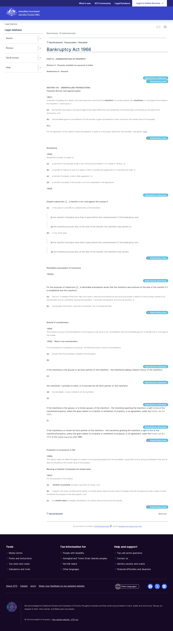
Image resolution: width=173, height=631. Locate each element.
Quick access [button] (24, 58)
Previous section (70, 42)
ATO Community (103, 3)
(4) (81, 348)
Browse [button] (24, 48)
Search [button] (24, 38)
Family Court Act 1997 (67, 437)
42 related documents (67, 33)
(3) (77, 287)
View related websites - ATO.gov (65, 620)
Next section (83, 42)
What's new (85, 3)
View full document (56, 42)
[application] (24, 53)
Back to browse (52, 33)
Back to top (163, 514)
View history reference (156, 78)
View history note (157, 81)
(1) (57, 157)
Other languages (129, 586)
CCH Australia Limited (102, 526)
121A (145, 132)
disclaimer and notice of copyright (130, 526)
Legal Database (122, 3)
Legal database (13, 30)
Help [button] (24, 67)
